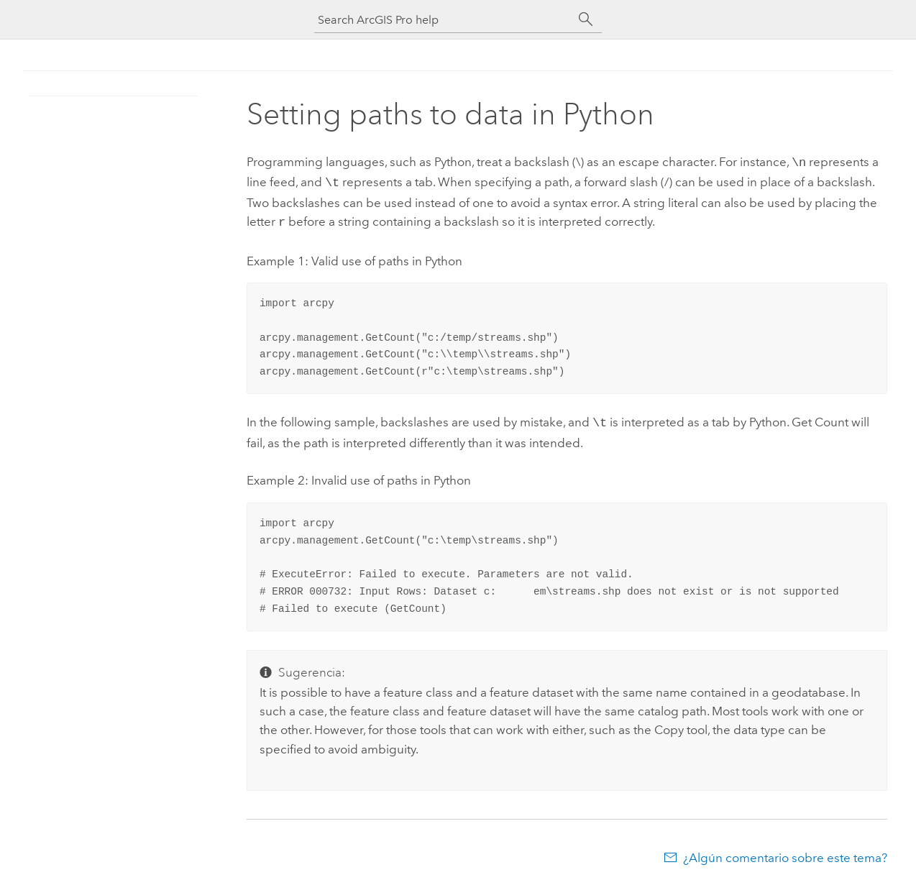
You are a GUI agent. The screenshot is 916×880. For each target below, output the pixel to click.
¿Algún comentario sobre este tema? (785, 852)
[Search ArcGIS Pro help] (443, 19)
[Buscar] (586, 19)
